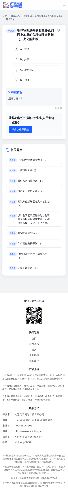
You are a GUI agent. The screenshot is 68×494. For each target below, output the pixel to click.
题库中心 (15, 16)
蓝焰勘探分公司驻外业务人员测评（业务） (44, 16)
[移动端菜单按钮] (64, 5)
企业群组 (34, 355)
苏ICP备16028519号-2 (54, 483)
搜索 (34, 349)
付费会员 (34, 344)
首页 (4, 16)
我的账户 (34, 360)
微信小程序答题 (20, 129)
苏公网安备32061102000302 (34, 486)
